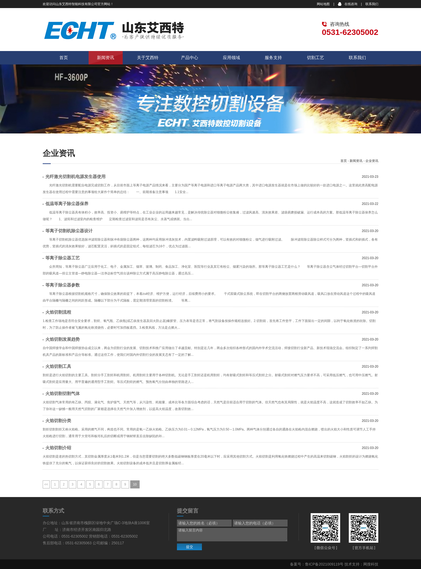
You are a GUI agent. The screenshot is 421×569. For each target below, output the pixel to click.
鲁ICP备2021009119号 (324, 564)
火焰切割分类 (58, 420)
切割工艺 (315, 57)
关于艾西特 (147, 57)
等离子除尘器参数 (62, 285)
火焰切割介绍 (58, 447)
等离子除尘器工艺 (62, 258)
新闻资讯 (105, 57)
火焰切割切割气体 (62, 393)
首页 (63, 57)
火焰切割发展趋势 (62, 339)
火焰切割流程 (58, 312)
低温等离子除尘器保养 (66, 203)
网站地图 (323, 4)
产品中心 (189, 57)
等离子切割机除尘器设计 (69, 231)
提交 (189, 547)
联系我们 (371, 4)
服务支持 (273, 57)
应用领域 (231, 57)
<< (46, 484)
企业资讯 (371, 161)
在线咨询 (350, 4)
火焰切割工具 (58, 366)
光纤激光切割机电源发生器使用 (75, 176)
